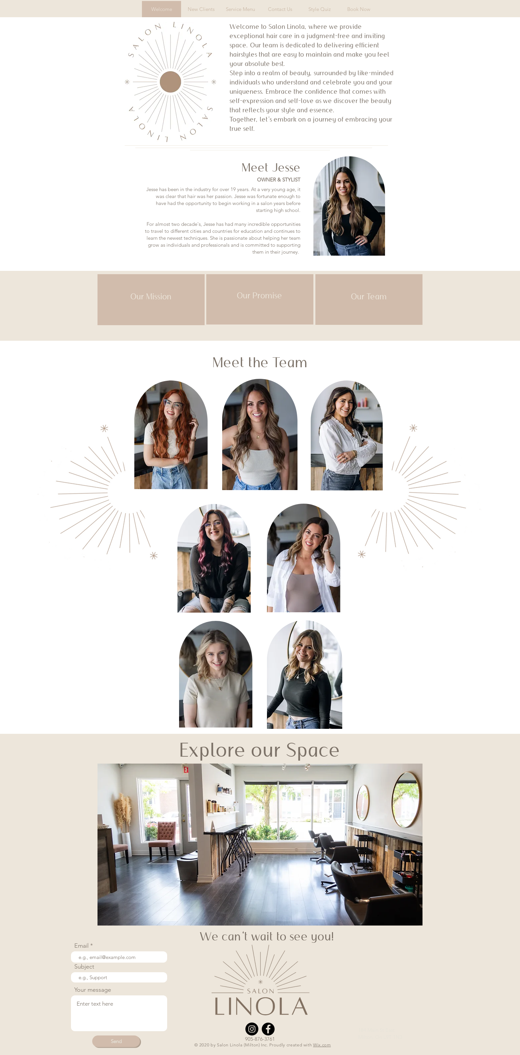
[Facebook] (268, 1029)
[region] (151, 299)
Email (81, 946)
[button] (260, 845)
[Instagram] (251, 1029)
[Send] (116, 1041)
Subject (84, 967)
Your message (92, 990)
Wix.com (322, 1044)
